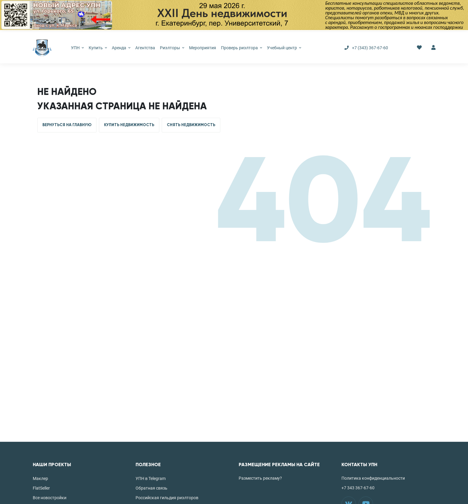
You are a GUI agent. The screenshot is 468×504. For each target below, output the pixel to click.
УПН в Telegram (151, 478)
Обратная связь (151, 488)
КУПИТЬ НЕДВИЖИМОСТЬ (129, 125)
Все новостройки (49, 497)
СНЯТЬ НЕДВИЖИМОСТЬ (191, 125)
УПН (77, 47)
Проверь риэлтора (241, 47)
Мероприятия (202, 47)
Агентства (145, 47)
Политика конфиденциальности (373, 478)
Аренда (121, 47)
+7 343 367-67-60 (358, 487)
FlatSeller (41, 488)
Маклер (40, 478)
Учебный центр (284, 47)
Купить (98, 47)
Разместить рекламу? (260, 478)
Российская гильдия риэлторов (167, 497)
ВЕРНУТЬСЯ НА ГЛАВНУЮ (66, 125)
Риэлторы (172, 47)
